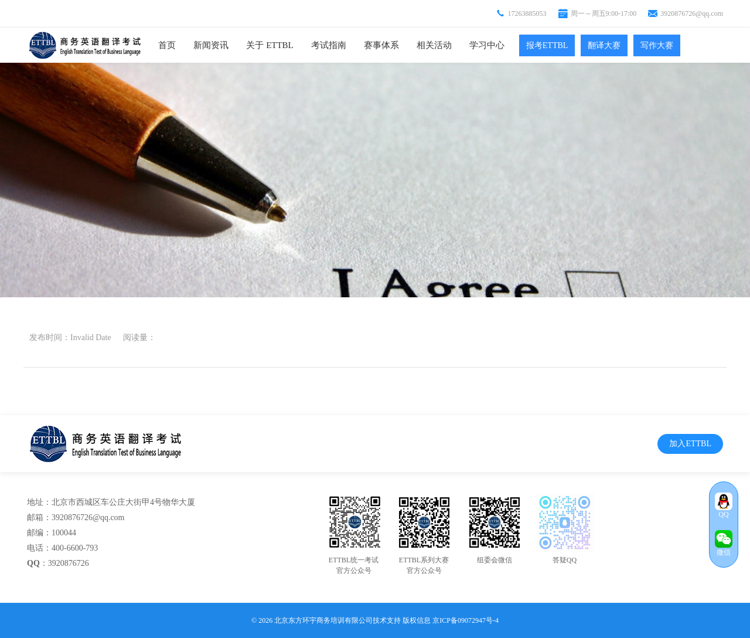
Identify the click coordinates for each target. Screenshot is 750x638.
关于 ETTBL (269, 45)
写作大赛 (656, 45)
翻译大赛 (604, 45)
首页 (167, 45)
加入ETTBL (690, 443)
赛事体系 (381, 45)
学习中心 (486, 45)
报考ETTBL (547, 45)
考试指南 (328, 45)
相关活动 (434, 45)
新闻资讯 (211, 45)
